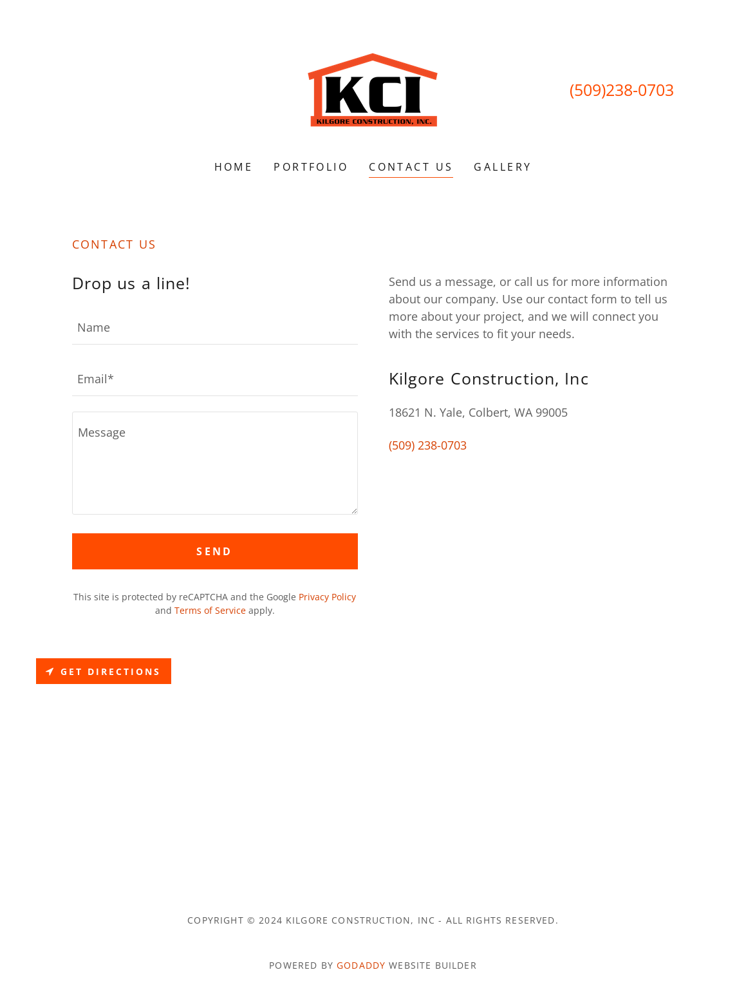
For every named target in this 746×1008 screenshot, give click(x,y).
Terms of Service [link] (210, 610)
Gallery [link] (503, 167)
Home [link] (234, 167)
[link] (372, 88)
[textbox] (215, 327)
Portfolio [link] (311, 167)
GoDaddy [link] (361, 965)
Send (214, 551)
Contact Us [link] (411, 167)
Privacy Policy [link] (327, 597)
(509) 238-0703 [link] (428, 445)
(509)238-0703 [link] (622, 89)
